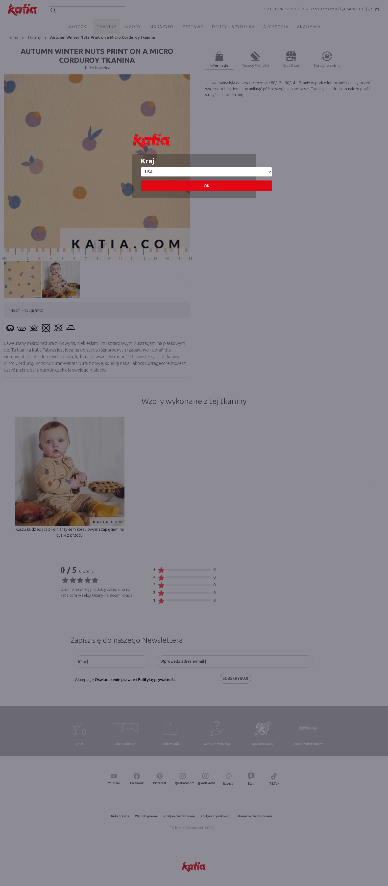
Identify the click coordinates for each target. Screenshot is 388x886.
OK (206, 186)
